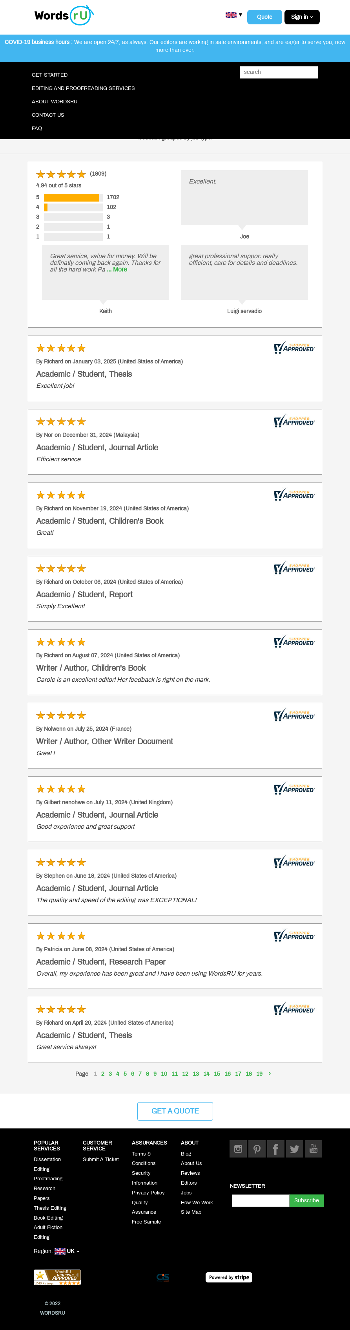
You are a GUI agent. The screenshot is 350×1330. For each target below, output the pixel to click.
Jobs (186, 1193)
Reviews (190, 1173)
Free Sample (146, 1222)
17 (238, 1074)
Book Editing (48, 1218)
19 (259, 1074)
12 (185, 1074)
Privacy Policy (148, 1193)
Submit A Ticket (101, 1159)
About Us (191, 1163)
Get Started (49, 75)
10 (164, 1074)
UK (67, 1251)
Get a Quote (175, 1111)
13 (196, 1074)
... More (117, 269)
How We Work (197, 1202)
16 (227, 1074)
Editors (189, 1183)
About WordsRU (54, 102)
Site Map (191, 1212)
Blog (186, 1154)
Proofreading (48, 1178)
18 (249, 1074)
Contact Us (48, 115)
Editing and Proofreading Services (83, 88)
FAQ (37, 128)
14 (206, 1074)
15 (217, 1074)
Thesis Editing (50, 1208)
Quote (264, 17)
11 (174, 1074)
